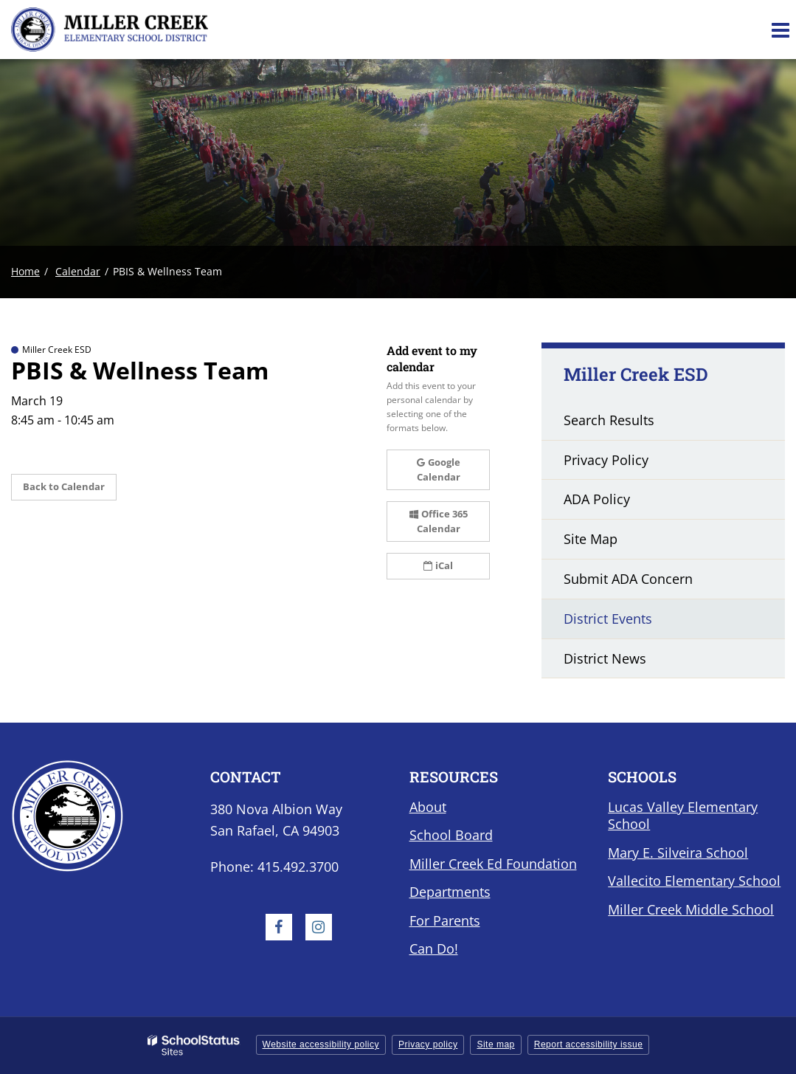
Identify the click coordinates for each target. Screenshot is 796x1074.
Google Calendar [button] (438, 469)
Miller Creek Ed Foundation (493, 863)
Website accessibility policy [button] (321, 1044)
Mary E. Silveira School (678, 852)
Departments (450, 892)
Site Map (590, 539)
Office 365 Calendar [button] (438, 521)
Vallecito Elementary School (694, 880)
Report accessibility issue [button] (588, 1044)
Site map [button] (495, 1044)
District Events (608, 618)
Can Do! (433, 948)
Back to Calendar (64, 486)
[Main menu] (780, 29)
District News (605, 658)
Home (25, 271)
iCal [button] (438, 565)
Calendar (77, 271)
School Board (451, 835)
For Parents (444, 920)
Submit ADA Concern (628, 579)
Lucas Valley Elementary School (683, 815)
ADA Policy (597, 499)
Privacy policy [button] (427, 1044)
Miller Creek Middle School (691, 909)
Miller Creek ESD (636, 374)
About (427, 807)
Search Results (609, 420)
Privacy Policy (606, 460)
